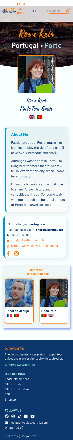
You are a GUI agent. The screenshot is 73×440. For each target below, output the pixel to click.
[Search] (67, 10)
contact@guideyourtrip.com (29, 422)
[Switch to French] (34, 11)
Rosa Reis (48, 311)
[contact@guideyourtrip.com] (6, 422)
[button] (7, 301)
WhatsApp (14, 427)
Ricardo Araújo (18, 311)
